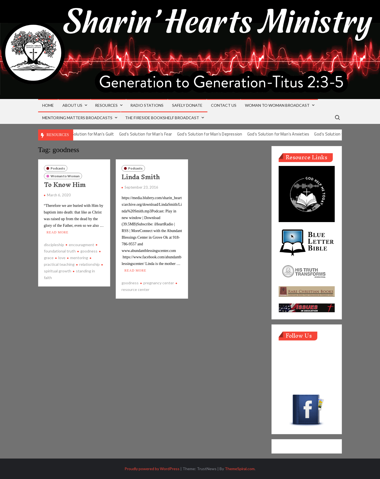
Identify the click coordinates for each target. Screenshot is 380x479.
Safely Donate (187, 105)
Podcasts (58, 168)
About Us (72, 105)
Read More (57, 232)
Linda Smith (141, 177)
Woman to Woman (65, 176)
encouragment (81, 244)
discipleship (54, 244)
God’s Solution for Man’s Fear (152, 134)
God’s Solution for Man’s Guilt (94, 134)
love (61, 257)
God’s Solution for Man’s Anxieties (285, 134)
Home (48, 105)
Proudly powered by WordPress (152, 468)
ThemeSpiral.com (240, 468)
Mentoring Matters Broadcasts (77, 117)
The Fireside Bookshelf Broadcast (162, 117)
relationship (89, 264)
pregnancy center (158, 282)
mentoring (79, 257)
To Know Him (65, 185)
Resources (106, 105)
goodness (88, 251)
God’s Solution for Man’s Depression (216, 134)
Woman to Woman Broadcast (277, 105)
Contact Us (223, 105)
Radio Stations (146, 105)
